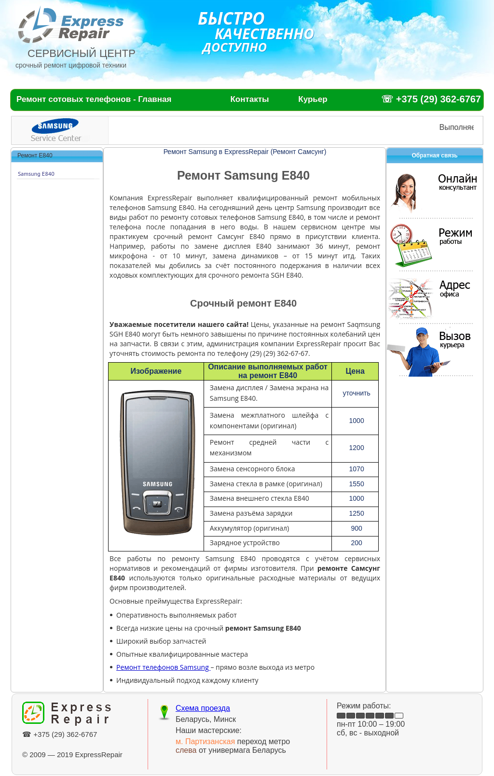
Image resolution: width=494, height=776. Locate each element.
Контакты (249, 99)
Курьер (312, 99)
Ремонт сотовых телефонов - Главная (93, 99)
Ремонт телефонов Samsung (163, 667)
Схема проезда (203, 708)
